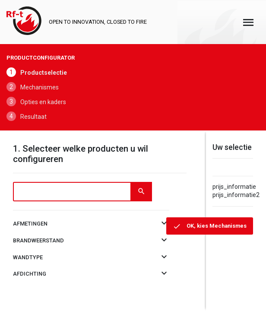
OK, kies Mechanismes (216, 226)
